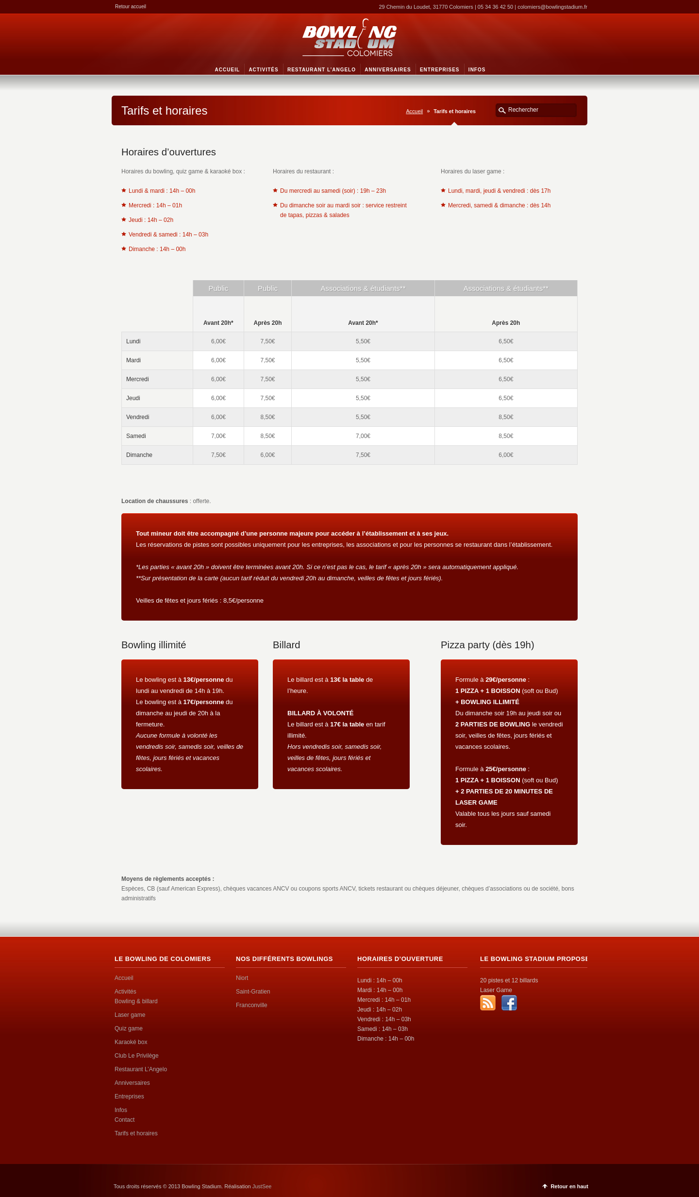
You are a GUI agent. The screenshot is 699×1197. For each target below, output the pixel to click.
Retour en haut (569, 1186)
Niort (242, 978)
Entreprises (129, 1096)
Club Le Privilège (137, 1055)
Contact (124, 1119)
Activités (125, 991)
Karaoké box (131, 1042)
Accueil (414, 111)
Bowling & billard (136, 1001)
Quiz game (129, 1028)
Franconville (251, 1005)
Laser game (130, 1015)
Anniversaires (132, 1082)
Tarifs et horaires (136, 1133)
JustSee (262, 1186)
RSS (488, 1003)
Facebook (509, 1003)
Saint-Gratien (253, 991)
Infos (121, 1110)
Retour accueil (130, 6)
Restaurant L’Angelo (141, 1069)
